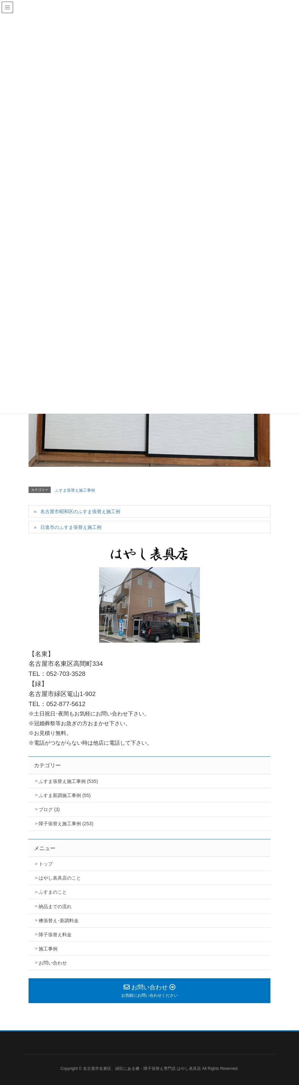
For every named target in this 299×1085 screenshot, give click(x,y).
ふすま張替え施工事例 (75, 490)
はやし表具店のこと (60, 878)
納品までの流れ (55, 906)
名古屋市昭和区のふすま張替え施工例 (80, 511)
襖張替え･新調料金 (59, 920)
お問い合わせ (53, 963)
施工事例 (48, 948)
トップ (46, 864)
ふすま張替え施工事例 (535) (68, 781)
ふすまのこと (53, 892)
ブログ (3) (49, 809)
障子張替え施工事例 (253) (66, 823)
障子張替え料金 (55, 934)
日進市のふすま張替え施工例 (70, 527)
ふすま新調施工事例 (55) (65, 795)
